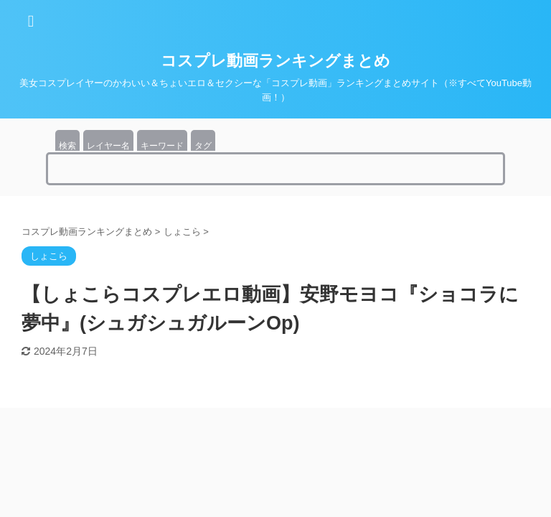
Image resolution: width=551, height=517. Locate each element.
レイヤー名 (108, 146)
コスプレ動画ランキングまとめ (275, 61)
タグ (203, 146)
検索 (67, 146)
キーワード (162, 146)
